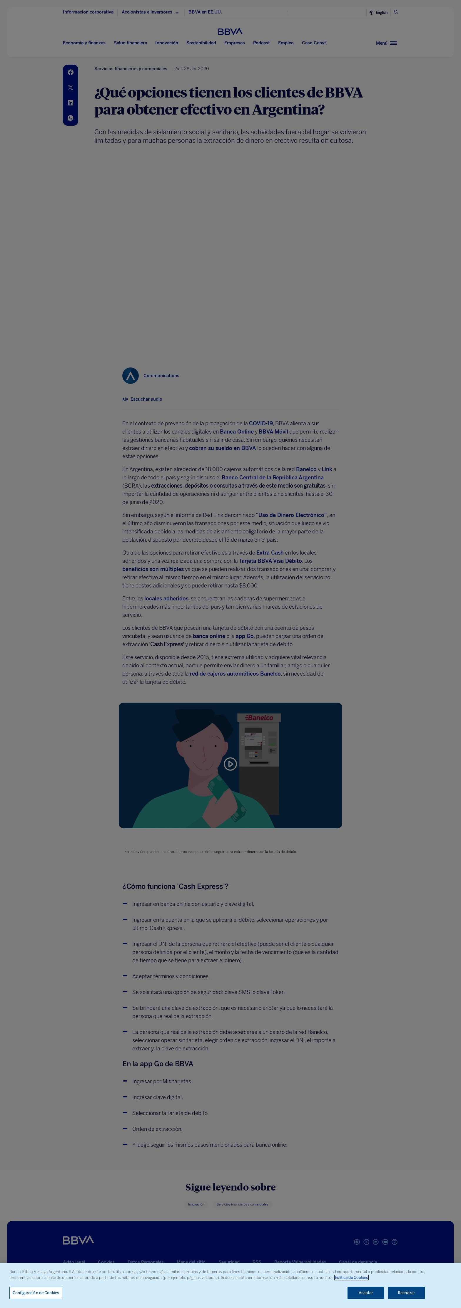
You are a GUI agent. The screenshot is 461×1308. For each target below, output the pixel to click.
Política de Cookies (351, 1277)
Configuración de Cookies (36, 1293)
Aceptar (366, 1293)
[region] (230, 1285)
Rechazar (406, 1293)
